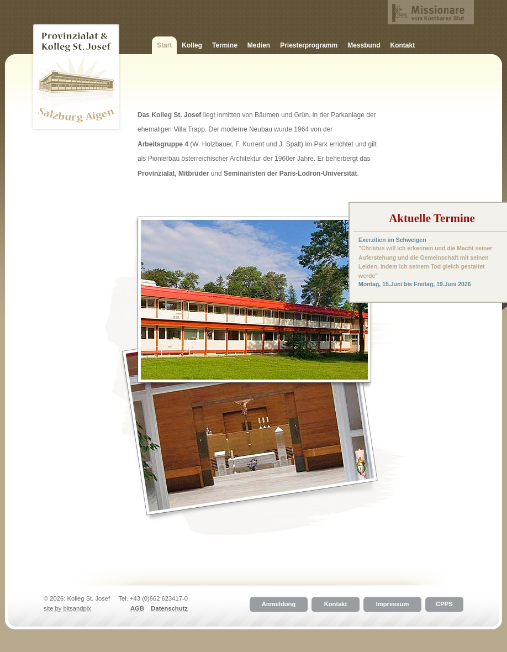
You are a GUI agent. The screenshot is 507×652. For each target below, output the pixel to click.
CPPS (444, 604)
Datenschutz (169, 608)
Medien (258, 45)
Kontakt (402, 45)
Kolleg (192, 45)
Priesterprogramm (308, 45)
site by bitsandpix (67, 608)
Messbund (363, 45)
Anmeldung (279, 604)
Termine (224, 45)
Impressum (393, 604)
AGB (137, 608)
